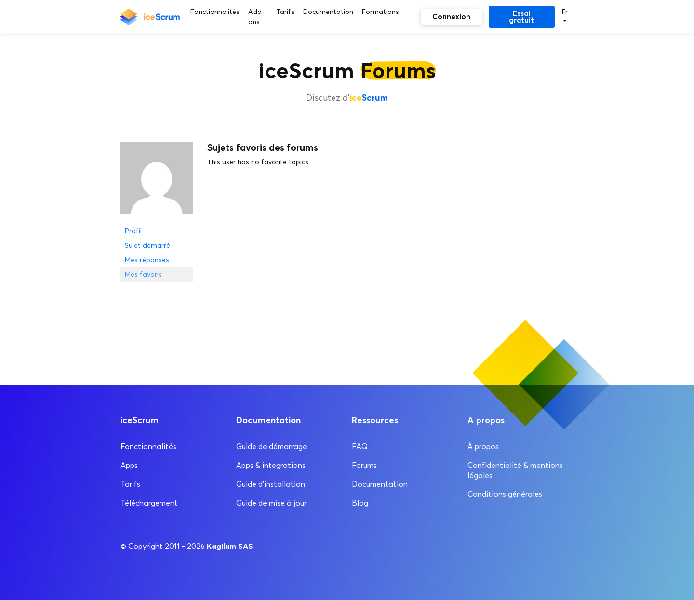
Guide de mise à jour (271, 502)
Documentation (380, 484)
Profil (133, 231)
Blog (360, 502)
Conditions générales (504, 494)
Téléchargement (149, 502)
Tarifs (130, 484)
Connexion (451, 16)
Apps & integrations (271, 465)
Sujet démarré (147, 245)
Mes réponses (147, 260)
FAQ (360, 446)
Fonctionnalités (148, 446)
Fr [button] (565, 11)
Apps (129, 465)
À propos (483, 446)
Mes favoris (143, 274)
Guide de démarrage (271, 446)
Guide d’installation (270, 484)
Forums (364, 465)
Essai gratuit (521, 17)
